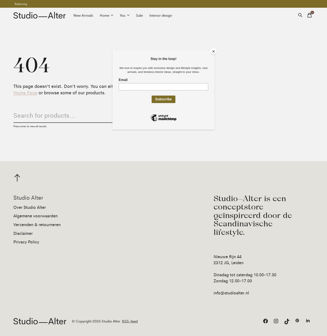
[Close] (213, 51)
